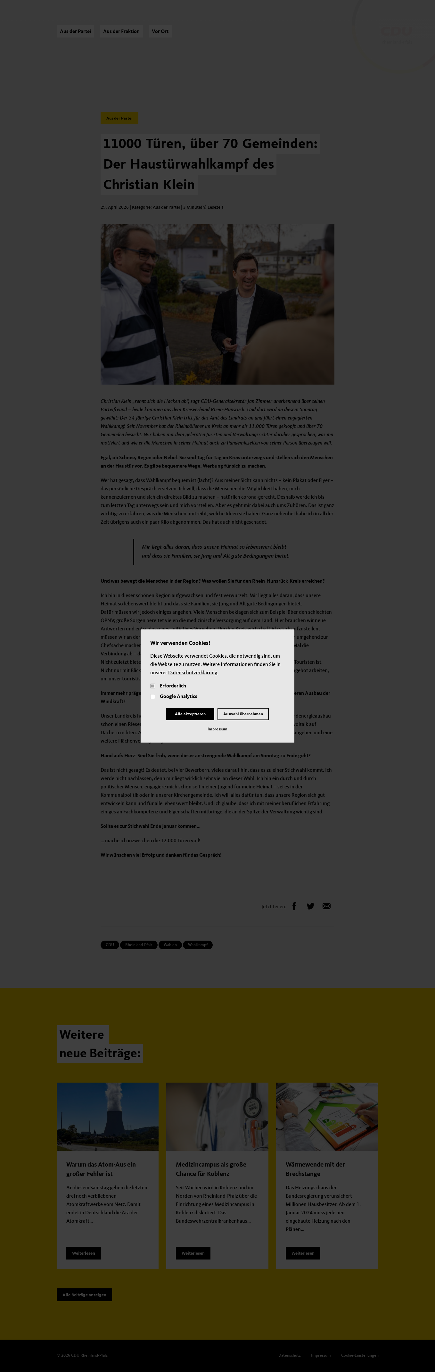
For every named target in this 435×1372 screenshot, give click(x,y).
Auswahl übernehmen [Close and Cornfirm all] (243, 714)
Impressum (217, 729)
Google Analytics (178, 696)
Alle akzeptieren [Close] (190, 714)
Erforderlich (173, 686)
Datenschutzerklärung (192, 673)
